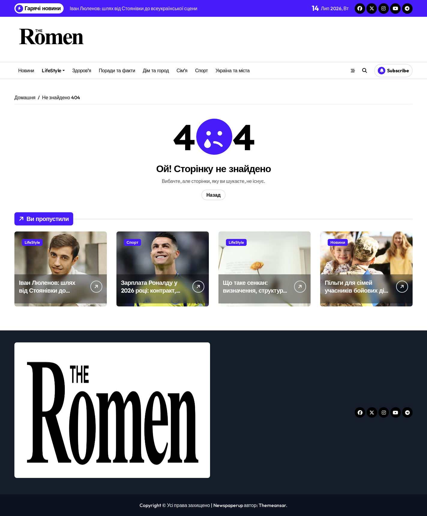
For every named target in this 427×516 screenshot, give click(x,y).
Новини (26, 70)
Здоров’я (81, 70)
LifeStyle (53, 70)
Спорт (201, 70)
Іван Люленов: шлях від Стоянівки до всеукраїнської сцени (48, 290)
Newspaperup (228, 505)
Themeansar (272, 505)
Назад (213, 195)
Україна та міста (232, 70)
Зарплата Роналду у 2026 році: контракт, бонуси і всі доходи (149, 290)
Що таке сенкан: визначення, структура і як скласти (254, 290)
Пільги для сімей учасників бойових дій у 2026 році (356, 290)
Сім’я (181, 70)
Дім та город (156, 70)
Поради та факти (117, 70)
